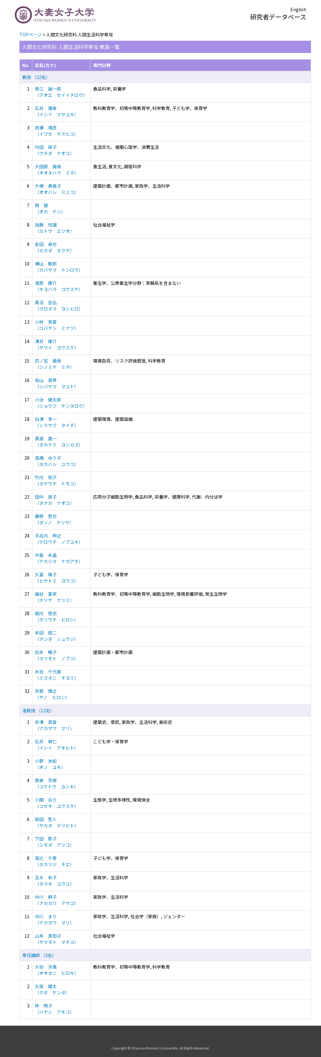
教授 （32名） (36, 77)
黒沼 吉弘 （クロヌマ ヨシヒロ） (59, 305)
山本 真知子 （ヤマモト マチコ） (57, 939)
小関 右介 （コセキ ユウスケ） (57, 803)
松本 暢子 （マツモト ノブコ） (57, 655)
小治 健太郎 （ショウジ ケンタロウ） (61, 402)
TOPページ (30, 34)
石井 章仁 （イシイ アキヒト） (57, 744)
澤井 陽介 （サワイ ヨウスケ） (57, 344)
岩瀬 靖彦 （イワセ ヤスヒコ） (57, 130)
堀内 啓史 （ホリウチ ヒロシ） (57, 616)
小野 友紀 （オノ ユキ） (50, 764)
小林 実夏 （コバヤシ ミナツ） (57, 325)
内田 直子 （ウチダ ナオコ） (54, 150)
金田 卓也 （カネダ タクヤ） (54, 247)
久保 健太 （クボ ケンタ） (52, 989)
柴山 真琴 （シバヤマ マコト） (57, 383)
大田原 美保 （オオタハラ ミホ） (57, 169)
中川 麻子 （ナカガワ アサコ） (57, 900)
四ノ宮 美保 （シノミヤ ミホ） (54, 364)
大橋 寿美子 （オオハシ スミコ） (57, 189)
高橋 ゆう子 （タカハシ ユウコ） (57, 461)
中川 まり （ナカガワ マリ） (54, 919)
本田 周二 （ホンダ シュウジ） (57, 636)
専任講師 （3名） (39, 955)
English (298, 9)
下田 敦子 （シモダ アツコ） (54, 841)
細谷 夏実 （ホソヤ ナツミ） (54, 597)
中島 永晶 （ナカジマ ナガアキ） (59, 558)
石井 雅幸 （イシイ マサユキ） (57, 111)
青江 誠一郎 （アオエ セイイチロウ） (61, 92)
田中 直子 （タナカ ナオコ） (54, 500)
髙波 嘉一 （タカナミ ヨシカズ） (59, 441)
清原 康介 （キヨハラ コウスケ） (59, 286)
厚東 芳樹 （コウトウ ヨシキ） (56, 783)
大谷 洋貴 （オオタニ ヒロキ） (57, 970)
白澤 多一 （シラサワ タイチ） (57, 422)
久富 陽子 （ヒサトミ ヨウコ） (57, 577)
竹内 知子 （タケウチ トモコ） (57, 480)
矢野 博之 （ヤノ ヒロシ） (52, 694)
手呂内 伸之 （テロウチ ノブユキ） (59, 538)
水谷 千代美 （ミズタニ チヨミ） (57, 674)
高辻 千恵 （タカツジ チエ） (54, 861)
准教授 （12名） (38, 710)
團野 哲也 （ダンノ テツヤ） (54, 519)
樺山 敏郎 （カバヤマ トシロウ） (59, 266)
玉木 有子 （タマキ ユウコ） (54, 880)
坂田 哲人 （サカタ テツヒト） (57, 822)
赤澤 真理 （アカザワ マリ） (54, 725)
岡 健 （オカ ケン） (50, 208)
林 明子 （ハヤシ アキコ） (54, 1008)
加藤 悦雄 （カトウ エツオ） (54, 228)
